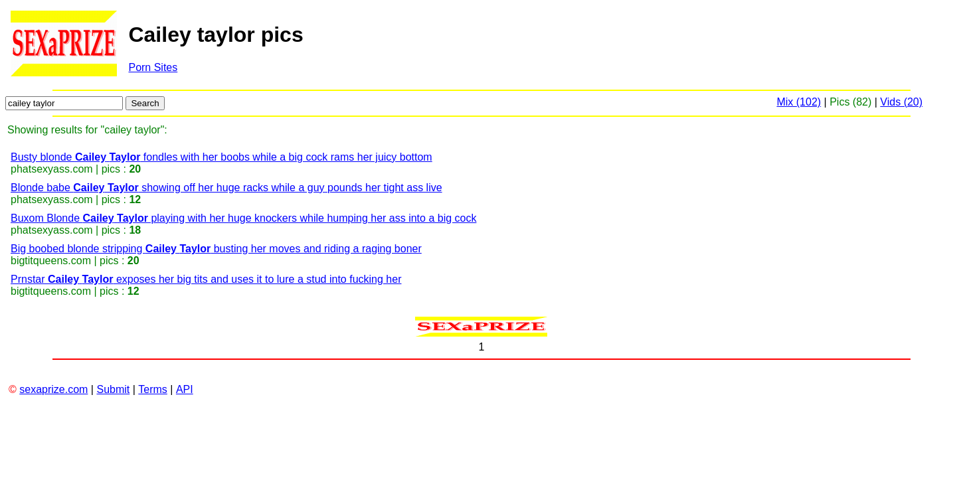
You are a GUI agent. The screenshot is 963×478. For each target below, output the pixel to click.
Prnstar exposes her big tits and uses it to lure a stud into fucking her (206, 279)
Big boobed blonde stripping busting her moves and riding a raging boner (216, 248)
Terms (152, 389)
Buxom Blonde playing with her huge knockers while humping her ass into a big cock (243, 218)
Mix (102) (798, 102)
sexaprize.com (53, 389)
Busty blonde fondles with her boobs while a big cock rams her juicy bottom (221, 157)
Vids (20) (901, 102)
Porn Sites (152, 67)
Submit (113, 389)
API (184, 389)
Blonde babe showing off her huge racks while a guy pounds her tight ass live (226, 187)
